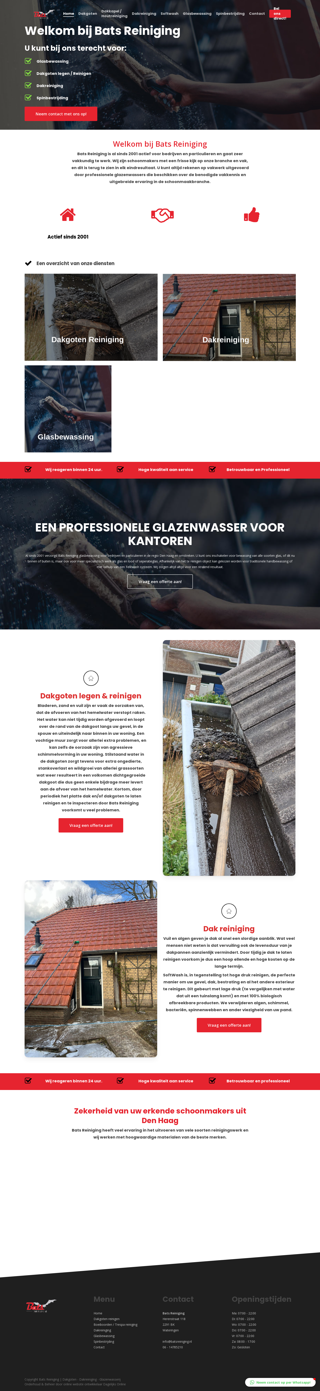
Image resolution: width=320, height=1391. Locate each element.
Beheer (50, 1384)
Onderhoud (32, 1384)
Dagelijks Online (114, 1384)
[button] (280, 1382)
